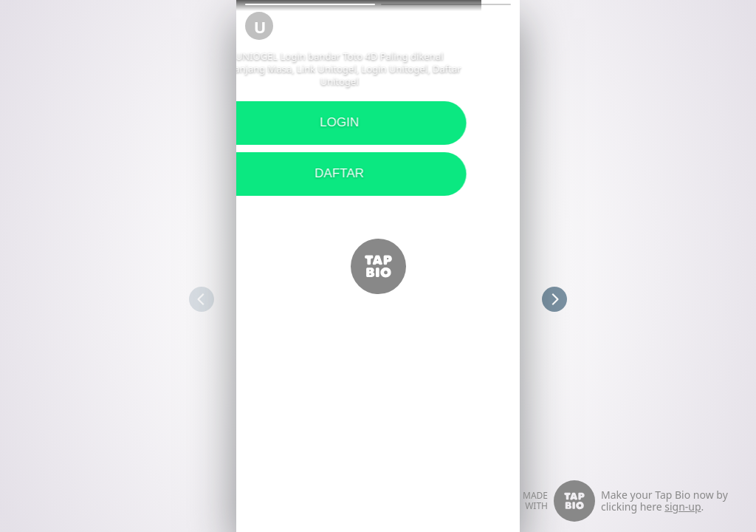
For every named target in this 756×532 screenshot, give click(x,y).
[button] (310, 4)
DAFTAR (236, 173)
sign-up (682, 506)
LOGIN (236, 122)
